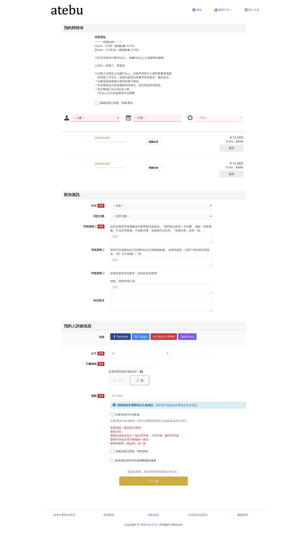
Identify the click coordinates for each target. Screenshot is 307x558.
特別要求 (98, 300)
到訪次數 (98, 216)
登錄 (101, 337)
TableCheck (187, 336)
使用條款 (108, 514)
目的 (97, 206)
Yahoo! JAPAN (163, 336)
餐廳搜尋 (242, 514)
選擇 (233, 148)
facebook (120, 336)
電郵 (97, 396)
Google (140, 336)
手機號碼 (95, 364)
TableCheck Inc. (149, 524)
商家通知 (100, 37)
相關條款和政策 (167, 471)
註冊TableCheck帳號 (125, 414)
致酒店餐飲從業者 (64, 514)
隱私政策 (153, 514)
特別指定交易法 (198, 514)
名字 (97, 353)
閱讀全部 (153, 141)
